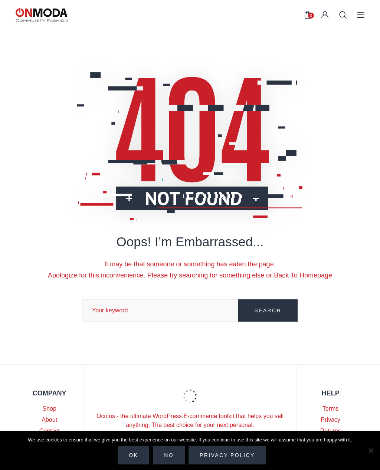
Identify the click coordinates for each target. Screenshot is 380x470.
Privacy (330, 420)
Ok (133, 455)
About (49, 420)
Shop (49, 408)
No (169, 455)
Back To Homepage (303, 275)
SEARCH (267, 310)
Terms (330, 408)
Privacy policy (227, 455)
